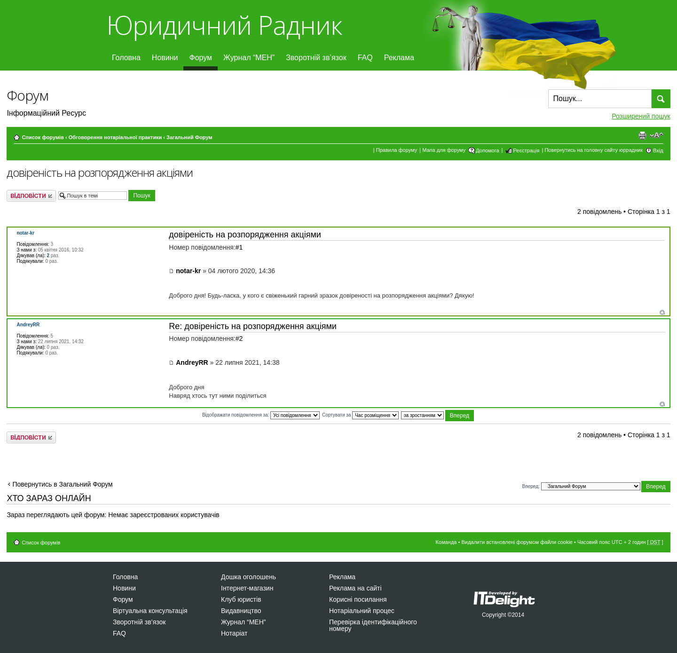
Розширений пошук (641, 116)
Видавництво (241, 610)
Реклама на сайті (355, 588)
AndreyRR (192, 362)
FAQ (365, 58)
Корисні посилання (357, 599)
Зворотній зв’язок (316, 58)
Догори (662, 312)
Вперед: (531, 485)
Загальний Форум (189, 137)
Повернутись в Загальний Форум (62, 484)
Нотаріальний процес (361, 610)
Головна (126, 58)
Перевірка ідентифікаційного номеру (373, 625)
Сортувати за (360, 414)
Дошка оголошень (248, 577)
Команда (446, 542)
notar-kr (188, 271)
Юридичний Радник (224, 24)
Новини (165, 58)
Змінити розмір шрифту (656, 135)
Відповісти (31, 196)
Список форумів (42, 137)
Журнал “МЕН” (249, 58)
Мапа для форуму (443, 150)
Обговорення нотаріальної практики (115, 137)
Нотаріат (234, 633)
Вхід (658, 150)
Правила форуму (396, 150)
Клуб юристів (241, 599)
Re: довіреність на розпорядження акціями (253, 326)
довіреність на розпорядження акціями (100, 172)
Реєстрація (526, 150)
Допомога (487, 150)
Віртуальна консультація (150, 610)
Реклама (399, 58)
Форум (200, 58)
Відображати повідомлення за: (261, 414)
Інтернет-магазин (247, 588)
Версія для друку (642, 135)
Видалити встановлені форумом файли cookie (517, 542)
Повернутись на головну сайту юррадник (593, 150)
